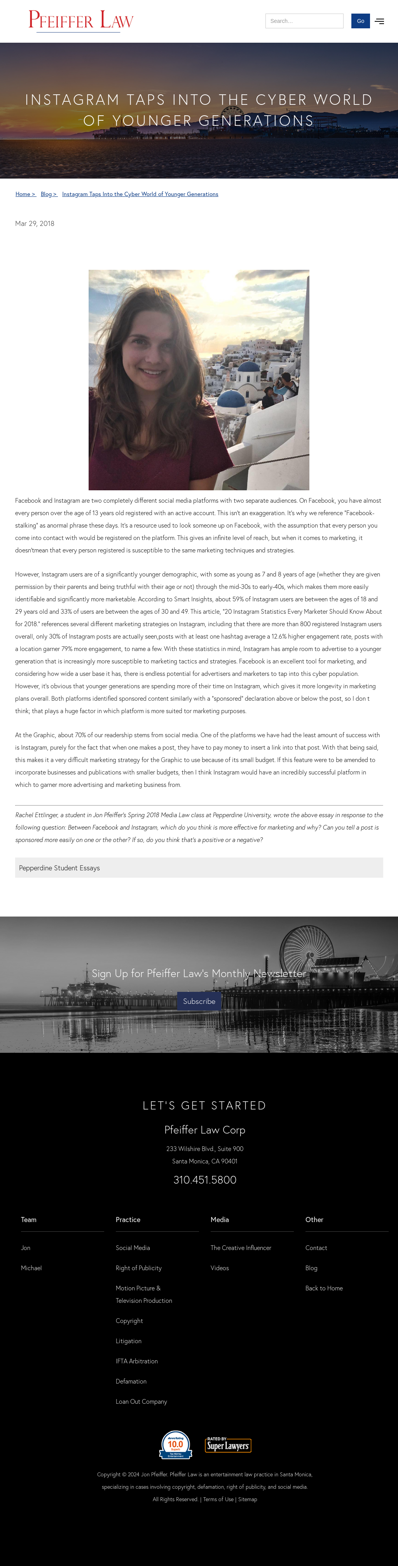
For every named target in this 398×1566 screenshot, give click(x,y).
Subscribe (199, 1001)
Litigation (128, 1341)
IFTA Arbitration (137, 1361)
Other (314, 1219)
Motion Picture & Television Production (144, 1294)
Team (29, 1219)
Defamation (131, 1381)
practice (128, 1219)
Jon (25, 1247)
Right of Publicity (139, 1268)
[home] (81, 21)
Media (220, 1219)
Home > (26, 194)
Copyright (129, 1320)
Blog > (49, 194)
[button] (379, 21)
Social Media (133, 1247)
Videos (220, 1268)
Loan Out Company (141, 1401)
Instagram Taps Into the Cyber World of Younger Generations (140, 194)
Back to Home (324, 1288)
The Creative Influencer (241, 1247)
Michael (31, 1268)
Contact (316, 1247)
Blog (311, 1268)
